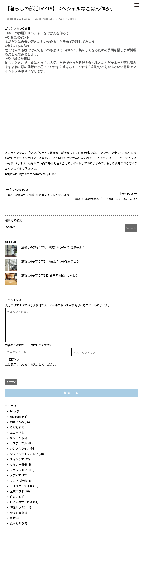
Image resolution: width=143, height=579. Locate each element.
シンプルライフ (20, 448)
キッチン (15, 438)
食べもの (15, 523)
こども (14, 427)
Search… (12, 227)
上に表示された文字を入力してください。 (31, 364)
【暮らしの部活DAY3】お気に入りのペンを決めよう (52, 247)
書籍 (13, 518)
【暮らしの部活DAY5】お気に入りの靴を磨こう (49, 261)
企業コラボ (17, 491)
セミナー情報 (18, 464)
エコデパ (15, 433)
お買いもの (17, 422)
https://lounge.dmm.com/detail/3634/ (30, 174)
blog (13, 411)
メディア (15, 475)
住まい (14, 497)
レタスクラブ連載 (21, 486)
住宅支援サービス (21, 502)
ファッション (18, 470)
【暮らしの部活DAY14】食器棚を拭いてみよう (48, 275)
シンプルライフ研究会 (65, 19)
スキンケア (17, 459)
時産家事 (15, 513)
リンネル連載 (18, 481)
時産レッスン (18, 507)
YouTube (15, 417)
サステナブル (18, 443)
